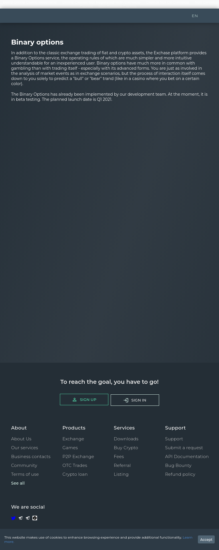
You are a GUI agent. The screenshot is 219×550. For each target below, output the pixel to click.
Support (174, 439)
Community (24, 465)
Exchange (73, 439)
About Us (21, 439)
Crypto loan (75, 474)
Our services (24, 447)
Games (70, 447)
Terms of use (25, 474)
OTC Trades (74, 465)
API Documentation (187, 456)
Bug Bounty (178, 465)
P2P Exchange (78, 456)
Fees (119, 456)
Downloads (126, 439)
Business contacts (30, 456)
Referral (122, 465)
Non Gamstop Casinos (118, 6)
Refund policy (180, 474)
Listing (121, 474)
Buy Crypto (126, 447)
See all (18, 483)
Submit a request (184, 447)
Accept (206, 539)
